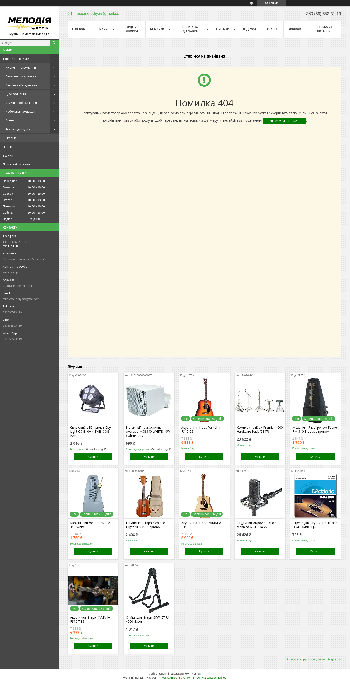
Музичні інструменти (21, 67)
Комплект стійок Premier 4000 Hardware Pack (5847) (260, 429)
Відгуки (8, 155)
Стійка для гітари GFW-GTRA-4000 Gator (148, 619)
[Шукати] (54, 42)
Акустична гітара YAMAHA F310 (201, 525)
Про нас (8, 147)
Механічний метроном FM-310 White (90, 525)
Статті (272, 29)
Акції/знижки (131, 29)
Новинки (157, 29)
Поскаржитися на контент (176, 677)
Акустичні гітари (287, 120)
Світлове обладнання (21, 85)
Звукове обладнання (21, 76)
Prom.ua (196, 673)
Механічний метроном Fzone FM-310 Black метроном (314, 429)
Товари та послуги (16, 59)
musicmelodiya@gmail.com (21, 299)
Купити (93, 457)
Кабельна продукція (20, 111)
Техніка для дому (18, 129)
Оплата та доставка (190, 29)
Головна (79, 29)
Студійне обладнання (21, 103)
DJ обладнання (16, 94)
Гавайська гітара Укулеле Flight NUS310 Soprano (145, 525)
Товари (102, 29)
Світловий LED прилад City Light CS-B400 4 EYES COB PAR (90, 431)
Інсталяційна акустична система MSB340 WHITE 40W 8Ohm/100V (148, 431)
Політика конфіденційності (211, 677)
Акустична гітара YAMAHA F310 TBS (90, 619)
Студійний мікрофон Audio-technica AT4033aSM (257, 525)
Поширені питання (16, 164)
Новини (295, 29)
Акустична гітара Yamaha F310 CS (200, 429)
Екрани (11, 138)
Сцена (10, 120)
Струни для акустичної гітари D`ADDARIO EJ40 (314, 525)
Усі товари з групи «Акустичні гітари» (310, 659)
